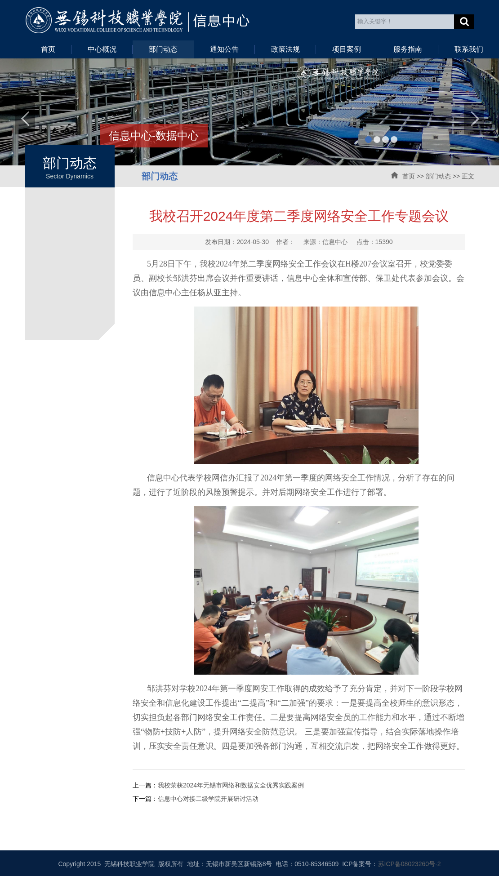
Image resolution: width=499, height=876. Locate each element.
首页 (48, 49)
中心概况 (102, 49)
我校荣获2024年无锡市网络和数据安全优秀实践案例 (231, 785)
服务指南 (407, 49)
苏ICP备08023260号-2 (409, 863)
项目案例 (346, 49)
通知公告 (224, 49)
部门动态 (163, 49)
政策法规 (285, 49)
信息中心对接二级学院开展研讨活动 (208, 798)
